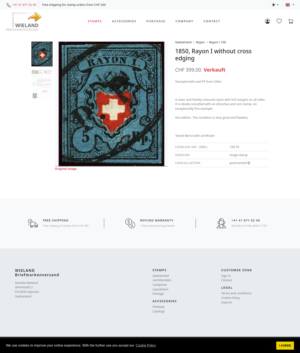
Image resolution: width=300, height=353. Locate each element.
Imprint (226, 302)
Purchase (155, 21)
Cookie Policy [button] (146, 345)
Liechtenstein (161, 280)
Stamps (95, 21)
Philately (158, 307)
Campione (159, 285)
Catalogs (158, 311)
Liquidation (160, 289)
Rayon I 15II (217, 42)
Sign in (226, 276)
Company (184, 21)
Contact (212, 21)
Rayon (200, 42)
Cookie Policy (230, 298)
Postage (158, 294)
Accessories (124, 21)
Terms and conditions (236, 293)
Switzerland (183, 42)
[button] (285, 346)
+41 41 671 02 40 (24, 5)
